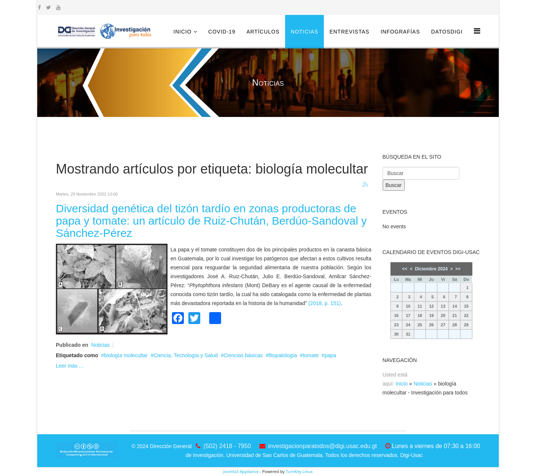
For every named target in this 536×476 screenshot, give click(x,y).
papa (330, 355)
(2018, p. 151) (324, 303)
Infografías (400, 32)
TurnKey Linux (299, 471)
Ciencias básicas (243, 355)
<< (404, 269)
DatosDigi (447, 32)
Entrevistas (349, 32)
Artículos (263, 32)
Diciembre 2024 (431, 269)
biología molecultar (126, 355)
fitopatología (282, 355)
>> (457, 269)
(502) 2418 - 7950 (227, 446)
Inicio (182, 32)
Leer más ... (69, 366)
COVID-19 (222, 32)
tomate (311, 355)
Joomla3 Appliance (241, 471)
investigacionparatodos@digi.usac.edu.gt (322, 446)
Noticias (304, 32)
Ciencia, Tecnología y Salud (185, 355)
